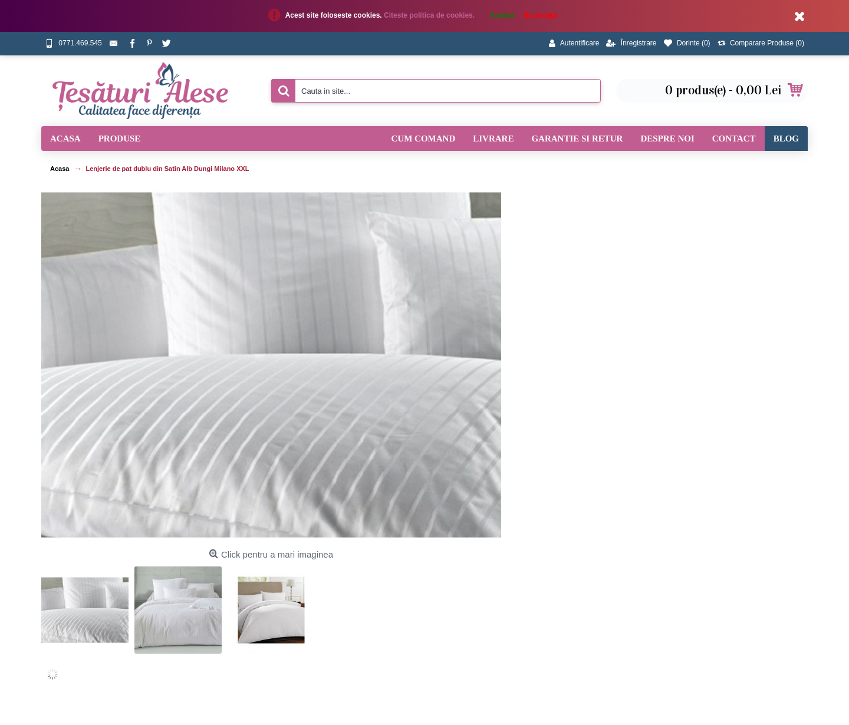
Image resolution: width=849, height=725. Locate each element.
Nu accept (540, 15)
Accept (502, 15)
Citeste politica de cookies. (430, 15)
